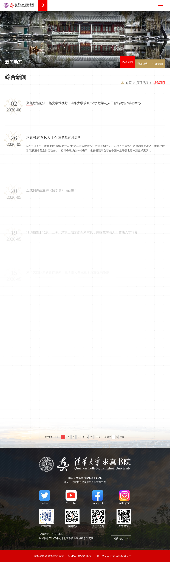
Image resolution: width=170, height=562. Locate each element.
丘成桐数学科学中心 (50, 538)
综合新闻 (127, 62)
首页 (129, 83)
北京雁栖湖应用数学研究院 (78, 538)
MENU (160, 5)
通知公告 (142, 63)
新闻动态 (142, 83)
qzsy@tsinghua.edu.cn (89, 478)
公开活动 (157, 63)
